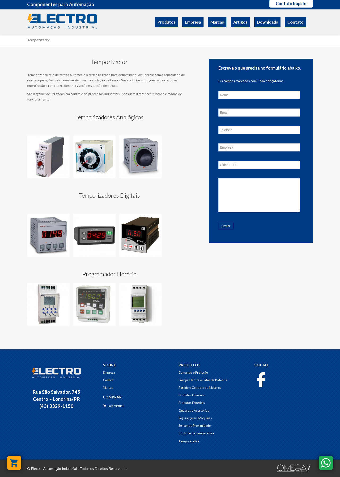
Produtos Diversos (191, 395)
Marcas (108, 387)
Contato (109, 380)
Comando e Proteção (193, 372)
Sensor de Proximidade (194, 425)
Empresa (109, 372)
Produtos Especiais (191, 403)
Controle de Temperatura (196, 433)
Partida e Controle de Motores (199, 387)
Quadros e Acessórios (193, 410)
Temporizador (38, 40)
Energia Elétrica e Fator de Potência (202, 380)
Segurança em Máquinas (195, 418)
